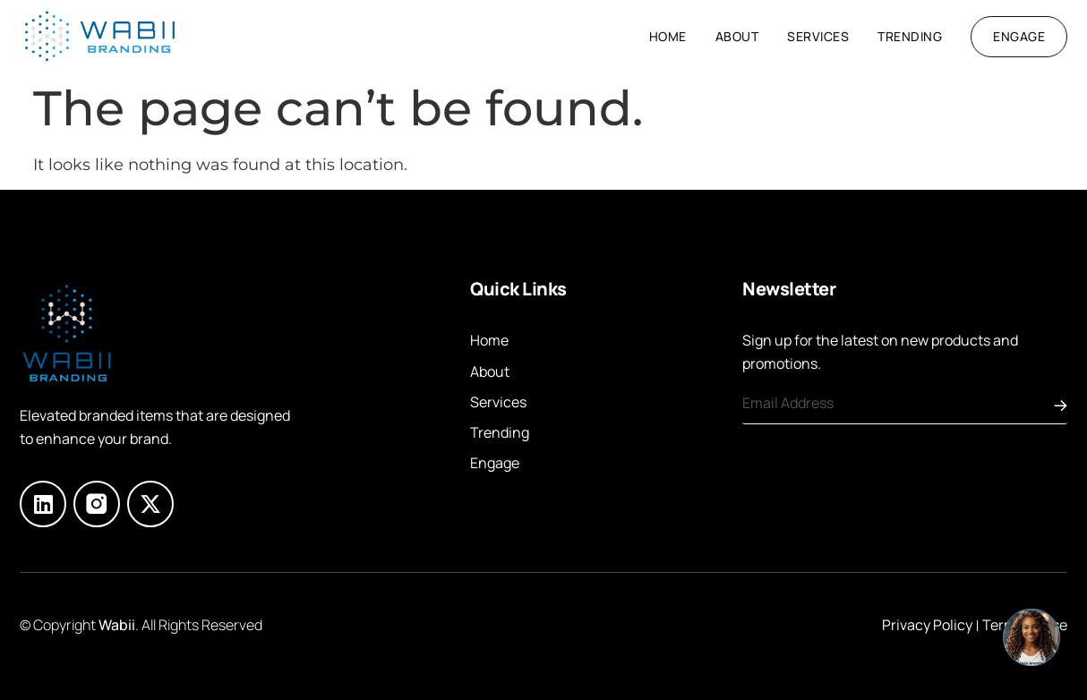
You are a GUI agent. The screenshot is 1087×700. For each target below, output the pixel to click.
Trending (909, 36)
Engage (494, 463)
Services (818, 36)
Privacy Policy (927, 625)
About (737, 36)
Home (668, 36)
